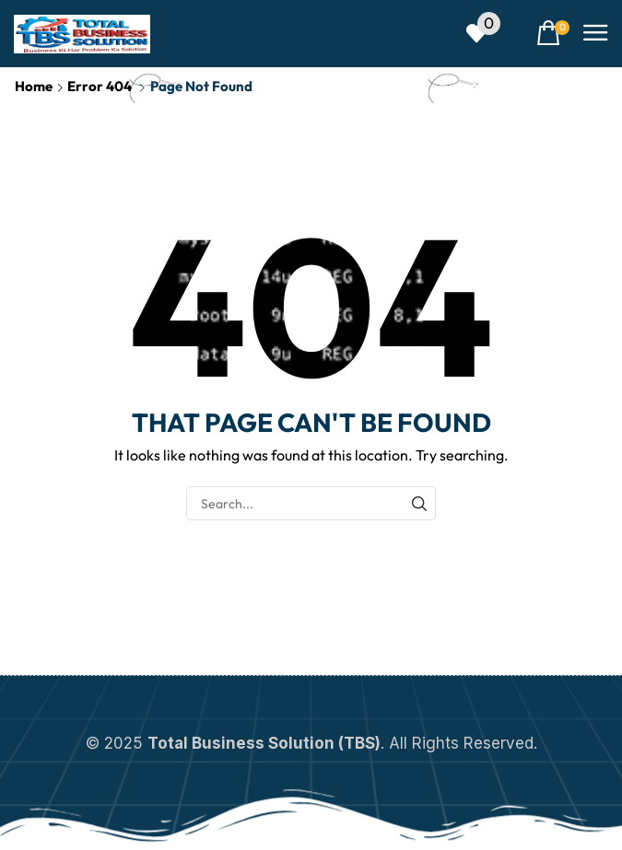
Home (34, 86)
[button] (483, 33)
